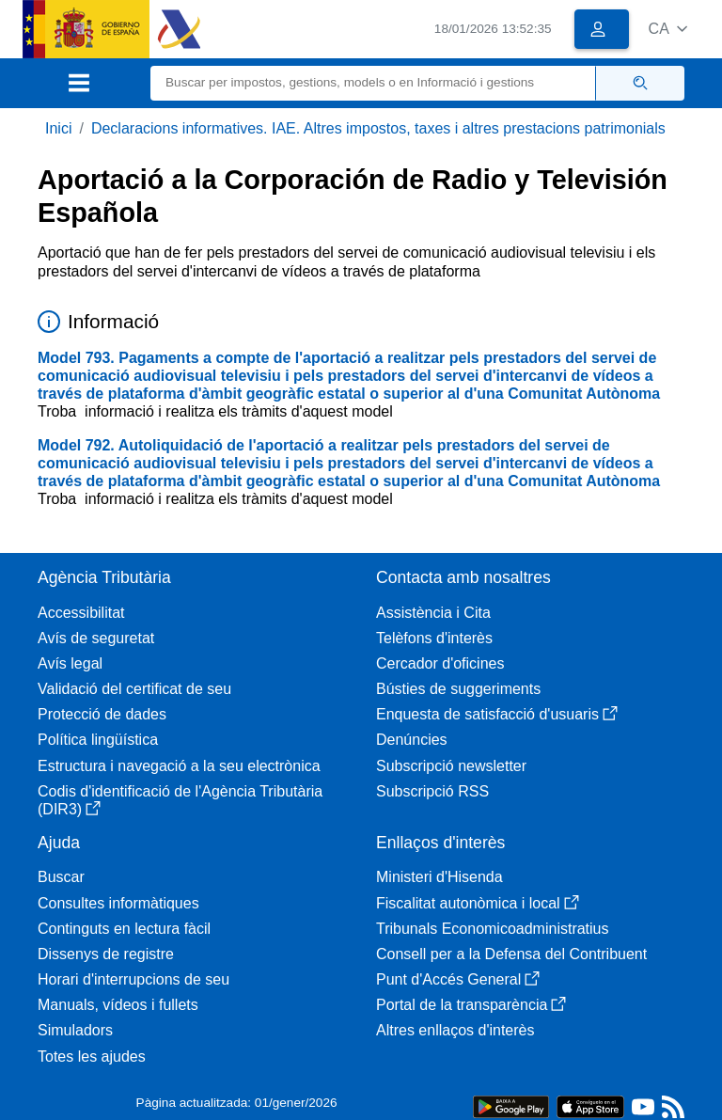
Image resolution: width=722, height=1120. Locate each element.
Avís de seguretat (96, 638)
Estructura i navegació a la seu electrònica (179, 766)
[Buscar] (373, 83)
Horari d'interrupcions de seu (133, 979)
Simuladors (75, 1030)
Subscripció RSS (432, 791)
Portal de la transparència (471, 1005)
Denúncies (411, 740)
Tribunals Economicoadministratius (492, 929)
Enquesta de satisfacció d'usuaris (497, 714)
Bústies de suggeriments (458, 689)
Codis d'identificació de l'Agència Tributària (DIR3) (180, 800)
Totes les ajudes (92, 1057)
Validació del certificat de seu (134, 689)
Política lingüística (98, 740)
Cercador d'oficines (440, 663)
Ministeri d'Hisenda (439, 877)
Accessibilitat (81, 613)
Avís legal (70, 663)
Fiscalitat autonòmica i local (477, 903)
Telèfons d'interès (434, 638)
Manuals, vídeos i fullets (118, 1005)
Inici (58, 128)
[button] (667, 29)
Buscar (61, 877)
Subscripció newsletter (451, 766)
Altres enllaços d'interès (455, 1030)
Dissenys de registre (106, 954)
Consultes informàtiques (118, 903)
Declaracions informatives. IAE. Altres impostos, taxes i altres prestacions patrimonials (378, 128)
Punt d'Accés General (458, 979)
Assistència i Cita (433, 613)
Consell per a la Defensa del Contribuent (511, 954)
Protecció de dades (102, 714)
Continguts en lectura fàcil (124, 929)
